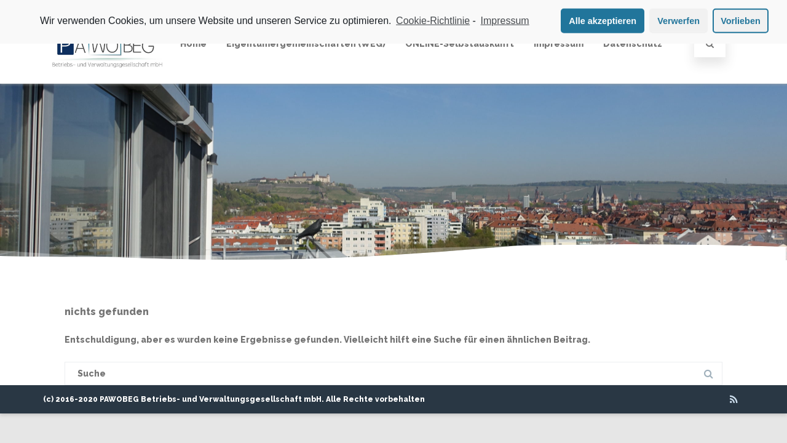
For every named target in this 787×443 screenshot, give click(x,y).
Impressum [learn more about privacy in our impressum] (505, 18)
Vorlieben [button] (741, 18)
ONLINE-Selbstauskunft (459, 44)
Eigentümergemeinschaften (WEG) (306, 44)
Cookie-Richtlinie (433, 18)
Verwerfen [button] (678, 18)
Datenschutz (632, 44)
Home (193, 44)
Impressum (558, 44)
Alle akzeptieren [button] (602, 18)
